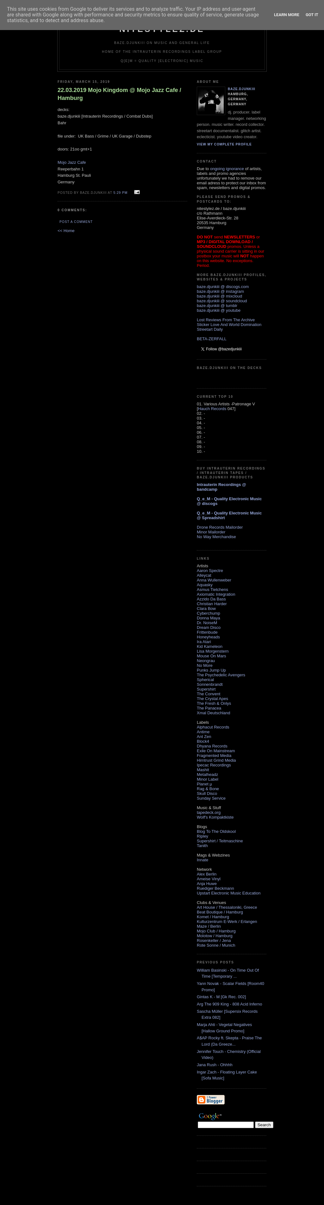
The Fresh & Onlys (214, 703)
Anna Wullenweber (214, 580)
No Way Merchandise (216, 536)
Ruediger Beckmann (215, 888)
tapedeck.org (209, 812)
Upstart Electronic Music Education (229, 893)
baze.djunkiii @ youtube (218, 310)
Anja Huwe (207, 883)
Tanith (202, 845)
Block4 (203, 741)
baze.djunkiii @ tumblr (217, 305)
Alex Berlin (206, 874)
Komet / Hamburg (213, 916)
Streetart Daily (210, 329)
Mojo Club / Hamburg (216, 931)
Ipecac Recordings (214, 765)
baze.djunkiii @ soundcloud (222, 300)
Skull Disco (207, 793)
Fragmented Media (214, 755)
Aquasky (205, 584)
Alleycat (204, 575)
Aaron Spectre (210, 570)
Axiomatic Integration (216, 594)
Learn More (286, 14)
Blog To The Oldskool (216, 831)
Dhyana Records (212, 746)
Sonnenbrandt (210, 684)
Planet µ (204, 784)
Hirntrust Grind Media (216, 760)
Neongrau (206, 660)
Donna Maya (208, 618)
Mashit (203, 769)
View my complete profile (224, 144)
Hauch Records (212, 408)
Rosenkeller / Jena (214, 940)
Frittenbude (207, 632)
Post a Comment (76, 222)
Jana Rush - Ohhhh (215, 1064)
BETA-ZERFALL (212, 338)
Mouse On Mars (211, 656)
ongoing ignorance (227, 168)
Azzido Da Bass (211, 599)
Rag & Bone (208, 788)
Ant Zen (204, 736)
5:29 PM (120, 192)
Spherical (205, 679)
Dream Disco (209, 627)
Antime (203, 731)
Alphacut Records (213, 727)
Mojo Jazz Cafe (72, 162)
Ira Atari (204, 641)
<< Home (66, 230)
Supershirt (206, 689)
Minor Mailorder (211, 532)
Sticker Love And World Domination (229, 324)
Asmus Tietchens (212, 589)
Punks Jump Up (211, 670)
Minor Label (207, 779)
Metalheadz (207, 774)
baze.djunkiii (241, 89)
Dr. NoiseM (207, 622)
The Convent (208, 694)
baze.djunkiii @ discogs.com (223, 286)
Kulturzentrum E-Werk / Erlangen (227, 921)
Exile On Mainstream (216, 750)
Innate (202, 860)
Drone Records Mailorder (220, 527)
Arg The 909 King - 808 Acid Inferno (229, 1004)
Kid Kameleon (209, 646)
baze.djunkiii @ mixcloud (219, 296)
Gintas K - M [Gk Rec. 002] (221, 996)
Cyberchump (208, 613)
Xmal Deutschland (213, 712)
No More (205, 665)
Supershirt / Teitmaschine (220, 841)
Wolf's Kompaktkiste (215, 817)
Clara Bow (206, 608)
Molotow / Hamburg (215, 935)
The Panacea (209, 708)
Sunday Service (211, 798)
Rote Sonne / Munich (216, 945)
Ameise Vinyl (209, 878)
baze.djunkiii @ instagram (220, 291)
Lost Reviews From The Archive (226, 319)
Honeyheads (208, 637)
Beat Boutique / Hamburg (220, 912)
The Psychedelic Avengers (221, 675)
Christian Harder (212, 603)
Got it (312, 14)
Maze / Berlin (209, 926)
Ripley (202, 836)
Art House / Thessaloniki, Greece (227, 907)
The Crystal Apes (212, 698)
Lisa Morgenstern (212, 651)
